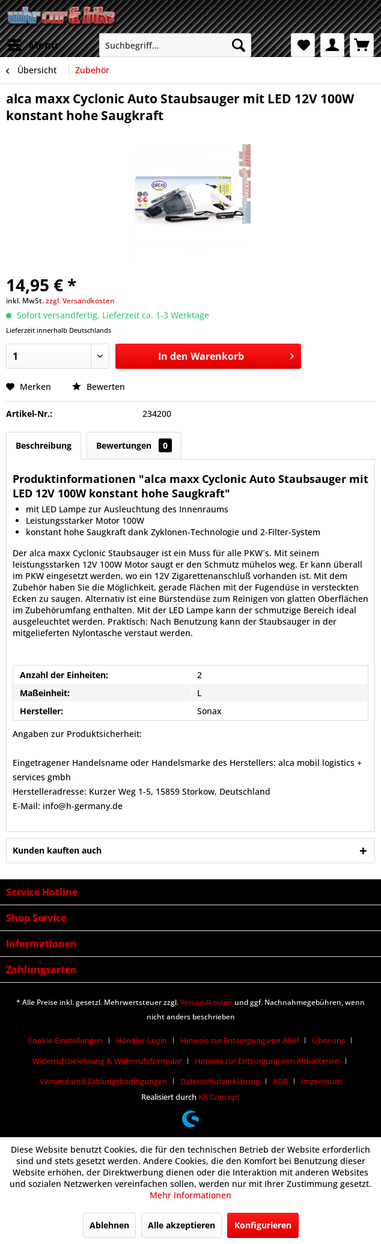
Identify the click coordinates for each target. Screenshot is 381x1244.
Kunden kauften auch (57, 850)
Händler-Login (141, 1040)
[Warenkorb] (362, 45)
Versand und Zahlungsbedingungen (103, 1081)
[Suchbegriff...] (175, 45)
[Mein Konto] (332, 45)
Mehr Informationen (190, 1195)
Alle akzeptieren (181, 1225)
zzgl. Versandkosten (80, 301)
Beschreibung (44, 445)
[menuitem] (32, 45)
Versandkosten (206, 1002)
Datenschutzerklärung (220, 1081)
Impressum (321, 1081)
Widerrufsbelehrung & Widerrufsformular (106, 1060)
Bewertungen (134, 445)
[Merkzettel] (303, 45)
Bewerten (98, 386)
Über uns (328, 1040)
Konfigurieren (262, 1225)
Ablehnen (109, 1225)
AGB (280, 1081)
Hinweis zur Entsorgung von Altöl (239, 1040)
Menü (32, 43)
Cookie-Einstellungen (65, 1040)
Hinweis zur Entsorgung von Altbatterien (267, 1060)
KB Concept (219, 1096)
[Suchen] (238, 45)
